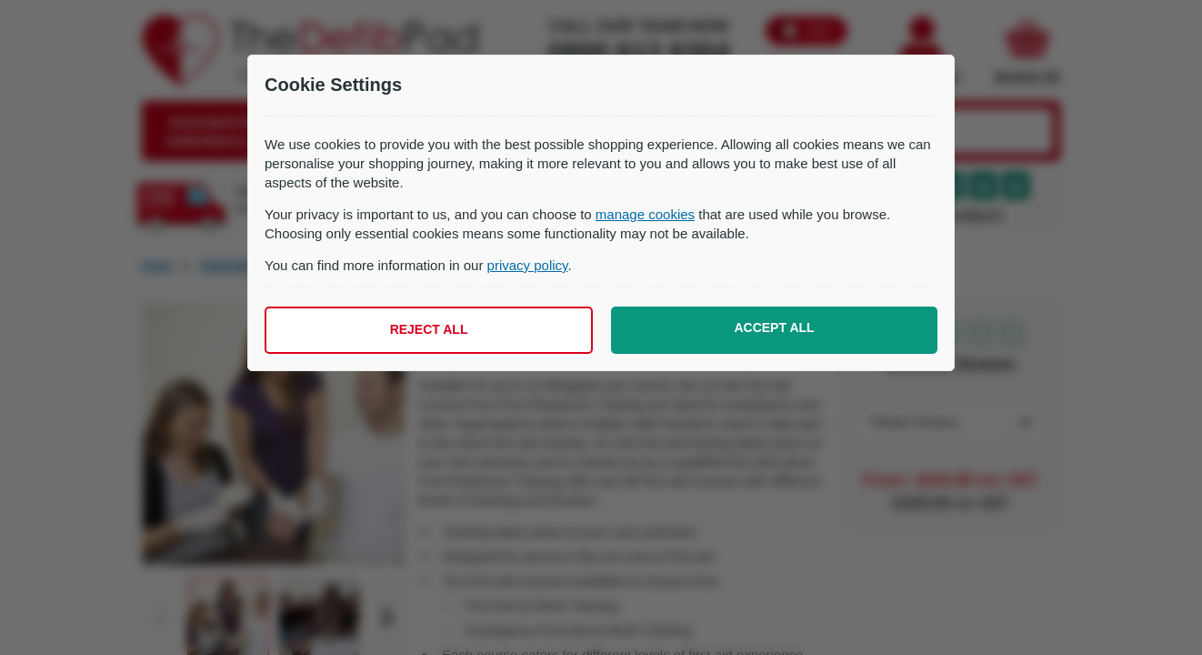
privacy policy (527, 265)
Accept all (774, 327)
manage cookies (645, 214)
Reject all (429, 329)
